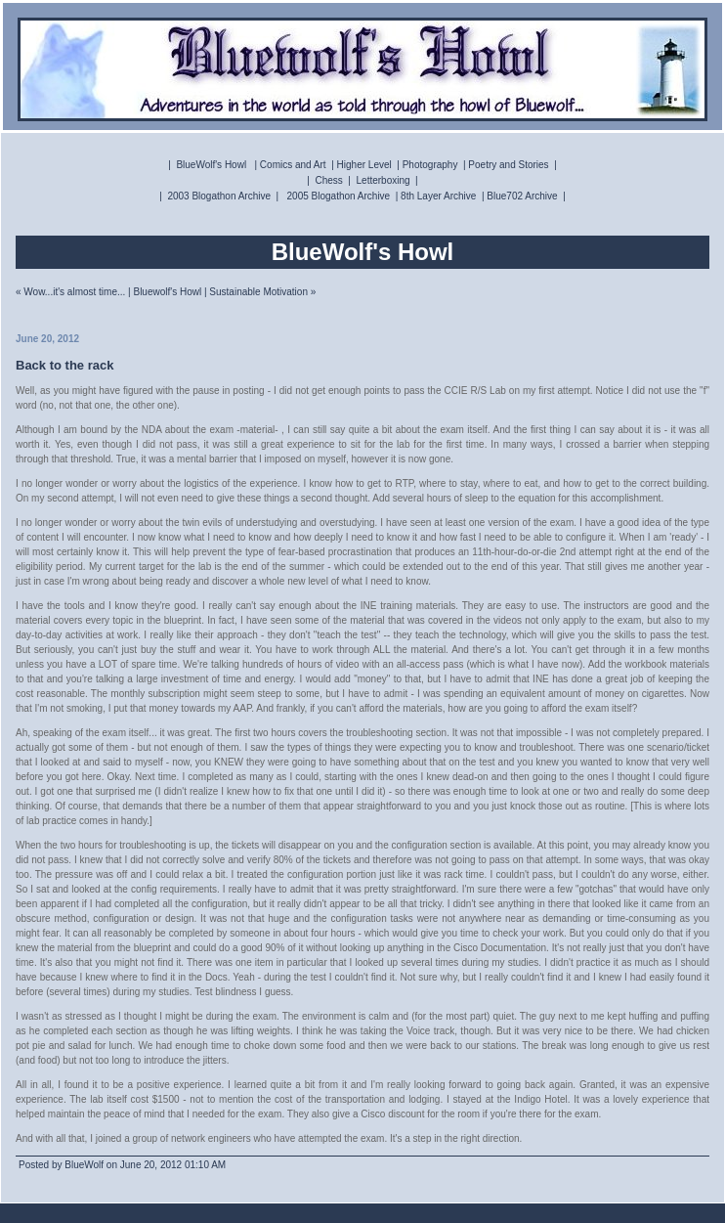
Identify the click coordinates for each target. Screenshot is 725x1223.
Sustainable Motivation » (262, 291)
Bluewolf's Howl (167, 291)
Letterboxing (383, 180)
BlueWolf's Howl (211, 164)
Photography (430, 164)
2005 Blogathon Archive (339, 196)
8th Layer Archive (438, 196)
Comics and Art (293, 164)
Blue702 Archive (522, 196)
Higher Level (364, 164)
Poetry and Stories (508, 164)
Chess (328, 180)
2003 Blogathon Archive (219, 196)
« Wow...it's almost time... (70, 291)
